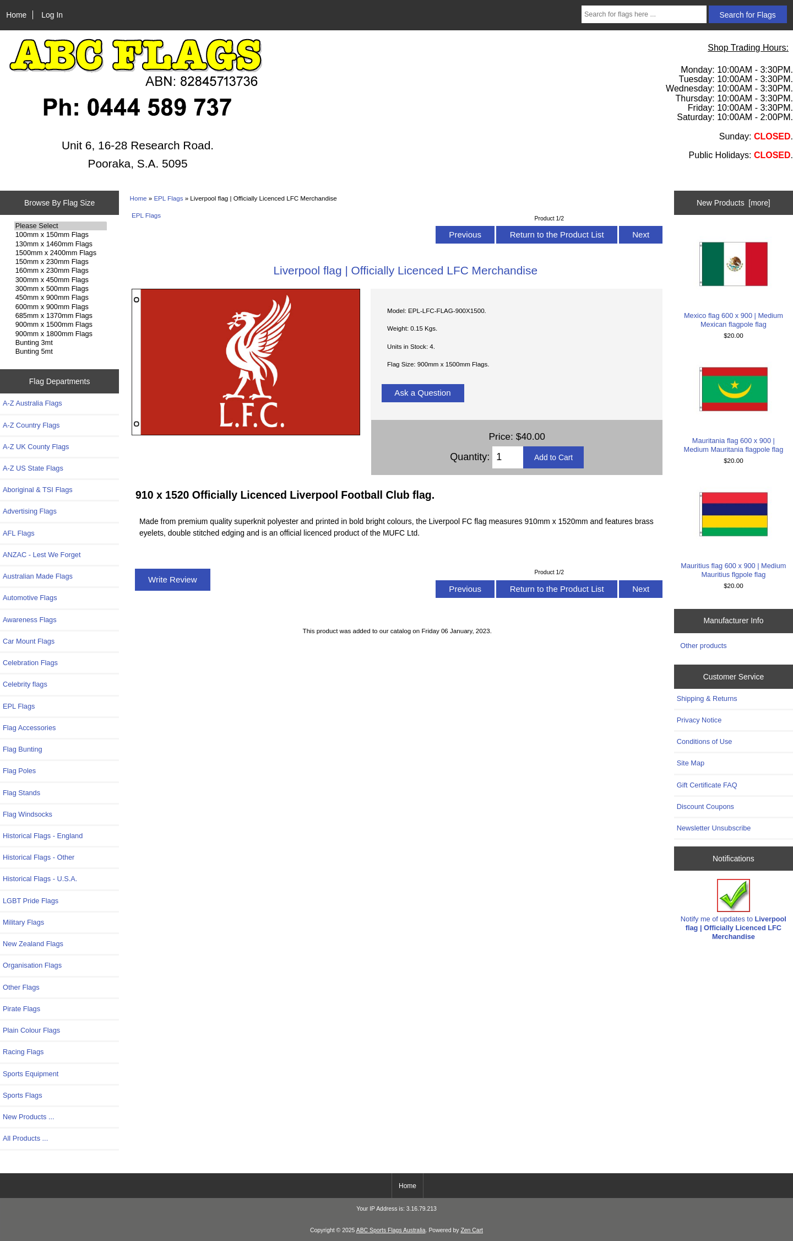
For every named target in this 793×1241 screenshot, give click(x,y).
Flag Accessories (29, 728)
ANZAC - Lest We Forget (41, 555)
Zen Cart (471, 1230)
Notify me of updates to (733, 910)
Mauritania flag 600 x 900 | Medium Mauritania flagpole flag (733, 404)
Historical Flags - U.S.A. (40, 879)
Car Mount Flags (29, 641)
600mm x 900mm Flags (60, 307)
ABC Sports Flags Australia (391, 1230)
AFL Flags (19, 533)
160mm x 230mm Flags (60, 270)
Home (16, 14)
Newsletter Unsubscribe (714, 828)
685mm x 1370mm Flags (60, 315)
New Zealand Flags (33, 944)
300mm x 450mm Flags (60, 280)
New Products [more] (733, 202)
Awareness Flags (30, 620)
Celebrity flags (25, 684)
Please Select (60, 226)
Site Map (690, 763)
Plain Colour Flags (31, 1030)
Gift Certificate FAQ (707, 785)
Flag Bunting (22, 749)
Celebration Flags (30, 663)
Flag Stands (21, 793)
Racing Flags (23, 1052)
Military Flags (23, 922)
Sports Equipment (30, 1074)
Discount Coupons (705, 806)
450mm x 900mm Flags (60, 297)
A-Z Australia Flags (32, 403)
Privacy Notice (699, 720)
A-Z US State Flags (33, 468)
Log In (52, 14)
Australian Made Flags (38, 576)
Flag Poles (19, 771)
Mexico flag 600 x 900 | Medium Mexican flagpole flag (733, 279)
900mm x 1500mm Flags (60, 324)
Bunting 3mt (60, 342)
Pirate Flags (21, 1009)
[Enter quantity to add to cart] (507, 457)
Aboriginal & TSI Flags (38, 489)
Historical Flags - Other (38, 857)
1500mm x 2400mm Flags (60, 253)
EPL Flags (168, 198)
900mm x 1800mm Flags (60, 334)
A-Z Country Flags (31, 425)
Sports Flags (22, 1095)
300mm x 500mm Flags (60, 288)
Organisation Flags (32, 965)
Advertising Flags (30, 511)
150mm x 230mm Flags (60, 261)
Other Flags (21, 987)
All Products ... (25, 1138)
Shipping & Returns (707, 698)
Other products (703, 645)
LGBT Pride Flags (30, 901)
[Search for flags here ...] (644, 14)
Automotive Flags (30, 597)
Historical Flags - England (43, 836)
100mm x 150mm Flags (60, 234)
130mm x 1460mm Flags (60, 244)
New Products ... (29, 1117)
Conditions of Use (704, 741)
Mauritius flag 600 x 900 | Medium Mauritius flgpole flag (733, 529)
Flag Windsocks (27, 814)
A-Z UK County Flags (36, 447)
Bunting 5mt (60, 351)
